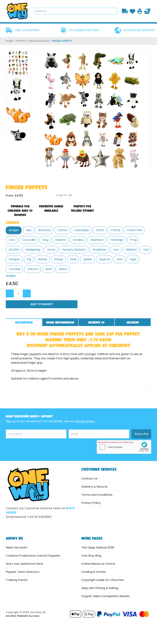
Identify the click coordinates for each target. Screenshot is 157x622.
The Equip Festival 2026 (97, 547)
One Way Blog (91, 556)
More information (60, 322)
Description (24, 322)
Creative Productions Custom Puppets (33, 556)
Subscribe (141, 434)
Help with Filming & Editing (99, 588)
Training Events (16, 580)
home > (11, 41)
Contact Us (89, 478)
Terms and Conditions (96, 495)
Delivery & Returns (94, 487)
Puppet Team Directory (23, 572)
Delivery (133, 322)
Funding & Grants (93, 572)
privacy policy (85, 421)
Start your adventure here (24, 564)
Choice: (12, 222)
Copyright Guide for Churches (102, 580)
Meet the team (16, 547)
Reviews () (96, 322)
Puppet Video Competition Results (105, 596)
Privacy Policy (91, 503)
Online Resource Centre (98, 564)
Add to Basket (41, 304)
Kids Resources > (40, 41)
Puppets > (22, 41)
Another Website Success (22, 616)
